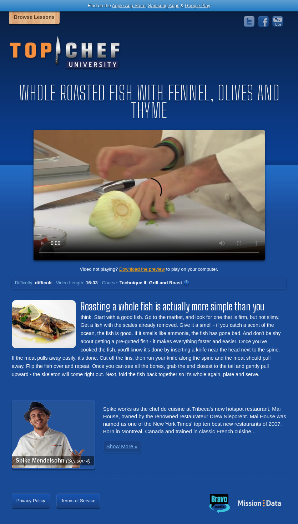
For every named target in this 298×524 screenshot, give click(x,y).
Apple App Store (129, 5)
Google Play (197, 5)
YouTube (277, 21)
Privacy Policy (30, 500)
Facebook (263, 21)
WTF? (186, 283)
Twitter (249, 21)
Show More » (122, 446)
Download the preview (142, 269)
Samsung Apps (163, 5)
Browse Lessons (34, 17)
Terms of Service (78, 500)
